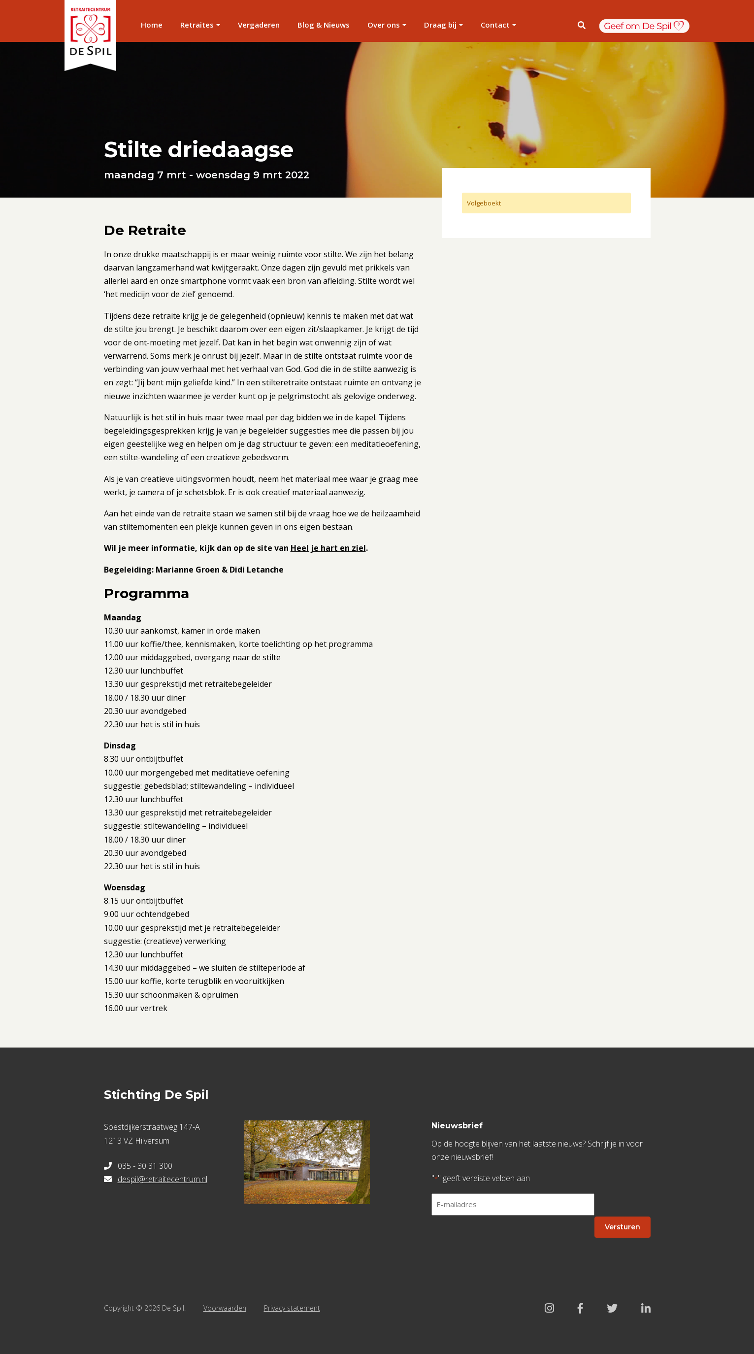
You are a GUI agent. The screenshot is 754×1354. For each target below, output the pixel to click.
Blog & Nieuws (323, 25)
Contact (495, 25)
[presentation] (506, 1242)
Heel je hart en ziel (328, 547)
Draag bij (440, 25)
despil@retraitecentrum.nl (162, 1179)
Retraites (197, 25)
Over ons (383, 25)
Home (152, 25)
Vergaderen (259, 25)
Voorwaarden (224, 1308)
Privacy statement (292, 1308)
